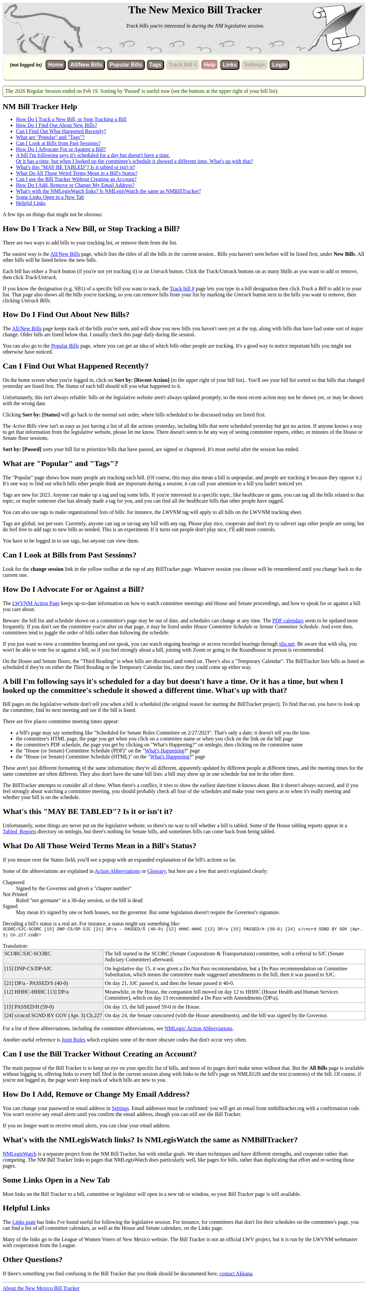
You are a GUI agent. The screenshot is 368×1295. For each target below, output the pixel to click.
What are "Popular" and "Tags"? (50, 137)
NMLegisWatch (20, 1155)
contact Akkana (236, 1274)
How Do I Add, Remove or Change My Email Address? (75, 185)
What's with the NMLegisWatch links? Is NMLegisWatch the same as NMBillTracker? (108, 191)
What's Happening (164, 750)
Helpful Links (31, 203)
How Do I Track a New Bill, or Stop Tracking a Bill (71, 119)
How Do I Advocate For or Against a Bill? (61, 149)
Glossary (156, 871)
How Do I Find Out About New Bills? (56, 125)
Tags (155, 65)
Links (230, 65)
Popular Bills (126, 65)
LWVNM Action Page (36, 603)
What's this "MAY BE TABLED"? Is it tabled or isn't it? (75, 167)
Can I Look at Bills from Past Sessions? (58, 143)
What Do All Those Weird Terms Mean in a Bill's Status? (77, 173)
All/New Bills (86, 65)
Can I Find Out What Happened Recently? (61, 131)
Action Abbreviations (117, 871)
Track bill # (182, 288)
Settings (120, 1109)
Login (279, 65)
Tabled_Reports (19, 831)
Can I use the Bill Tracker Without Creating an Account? (76, 179)
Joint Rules (74, 1041)
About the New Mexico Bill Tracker (41, 1289)
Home (55, 65)
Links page (24, 1223)
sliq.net (287, 644)
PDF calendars (288, 620)
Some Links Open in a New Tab (50, 197)
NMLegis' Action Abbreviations (198, 1029)
